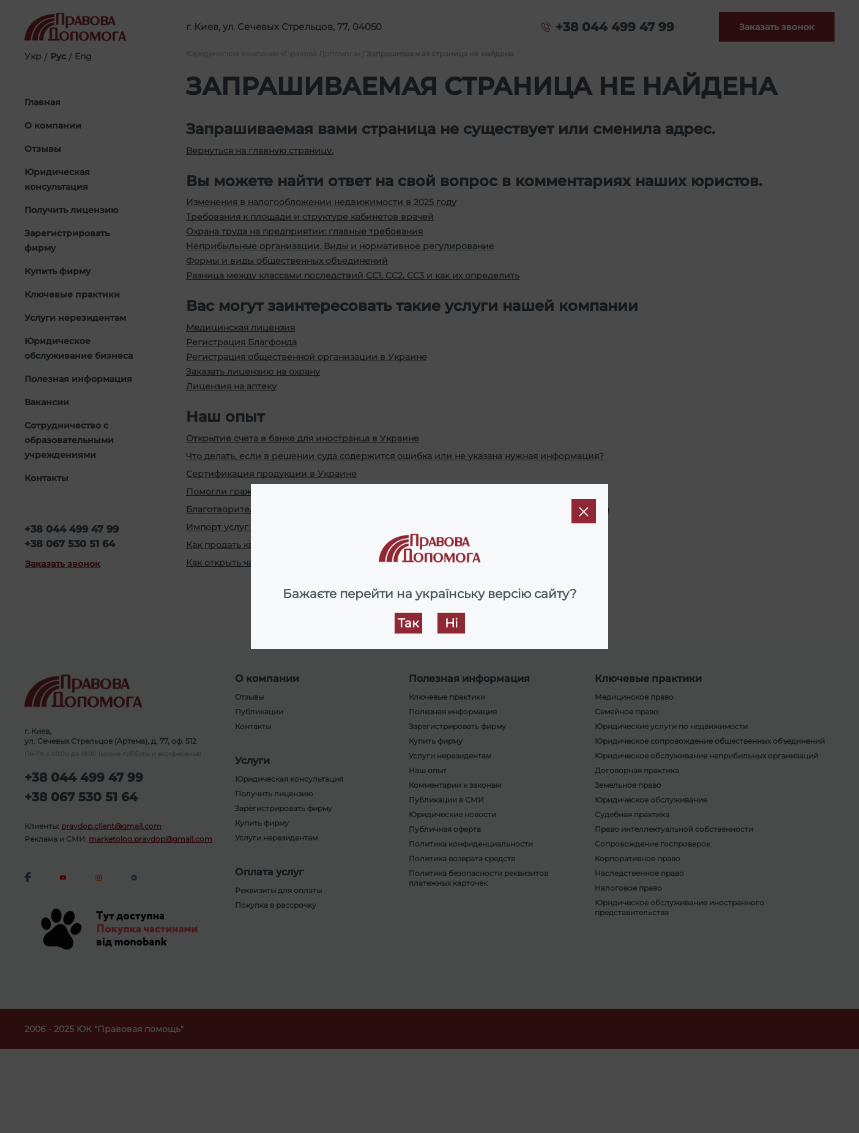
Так (408, 623)
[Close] (583, 511)
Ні (451, 623)
